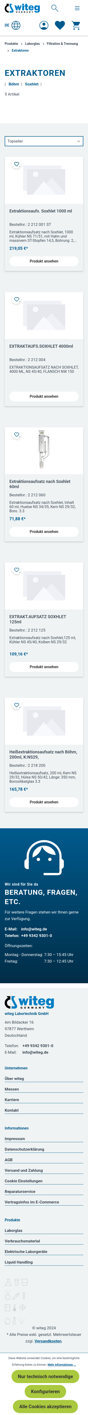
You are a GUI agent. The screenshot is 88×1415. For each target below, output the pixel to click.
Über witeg (14, 1078)
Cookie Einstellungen (23, 1181)
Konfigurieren (45, 1391)
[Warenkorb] (75, 25)
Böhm (14, 84)
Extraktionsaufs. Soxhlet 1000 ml (40, 210)
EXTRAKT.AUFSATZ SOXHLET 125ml (37, 619)
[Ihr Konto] (44, 25)
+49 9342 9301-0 (36, 935)
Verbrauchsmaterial (22, 1241)
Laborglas (14, 1230)
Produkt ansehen (44, 261)
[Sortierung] (44, 141)
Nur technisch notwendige (45, 1376)
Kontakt (12, 1110)
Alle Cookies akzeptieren (45, 1406)
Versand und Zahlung (24, 1170)
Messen (12, 1089)
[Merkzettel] (60, 25)
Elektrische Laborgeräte (26, 1251)
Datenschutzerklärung (24, 1149)
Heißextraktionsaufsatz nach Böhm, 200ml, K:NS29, (43, 754)
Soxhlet (32, 84)
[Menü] (77, 8)
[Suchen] (55, 8)
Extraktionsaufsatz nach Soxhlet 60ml (39, 484)
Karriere (12, 1099)
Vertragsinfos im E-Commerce (32, 1202)
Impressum (15, 1138)
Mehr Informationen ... (62, 1364)
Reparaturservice (20, 1191)
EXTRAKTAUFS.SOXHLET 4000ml (41, 346)
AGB (9, 1159)
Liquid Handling (19, 1262)
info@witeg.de (34, 929)
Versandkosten (47, 1341)
